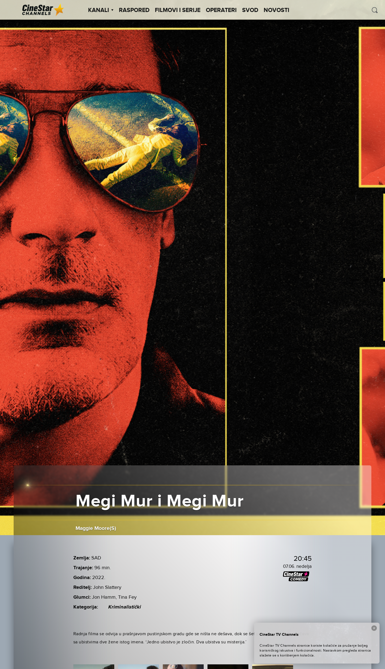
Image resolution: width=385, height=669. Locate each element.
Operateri (221, 10)
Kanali (100, 10)
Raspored (134, 10)
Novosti (276, 10)
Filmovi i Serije (177, 10)
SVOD (250, 10)
